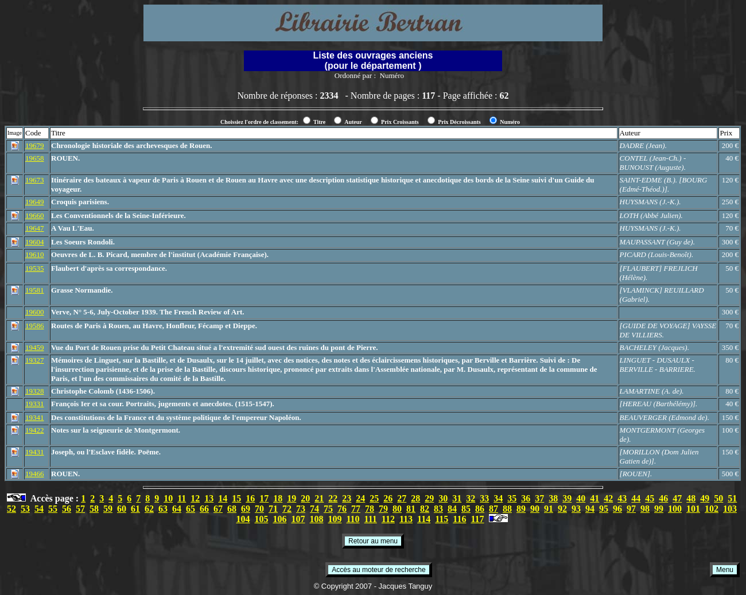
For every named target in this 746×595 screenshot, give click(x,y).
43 (622, 498)
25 (374, 498)
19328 (34, 391)
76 (342, 509)
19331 (34, 403)
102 (711, 509)
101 (693, 509)
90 (534, 509)
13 (208, 498)
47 (677, 498)
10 (168, 498)
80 (397, 509)
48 (691, 498)
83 (438, 509)
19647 (34, 228)
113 (406, 519)
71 (273, 509)
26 (388, 498)
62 (149, 509)
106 (279, 519)
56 (66, 509)
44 (635, 498)
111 (370, 519)
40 (580, 498)
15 (236, 498)
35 (511, 498)
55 (52, 509)
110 (352, 519)
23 (346, 498)
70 (259, 509)
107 (298, 519)
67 (218, 509)
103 (730, 509)
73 (300, 509)
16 (250, 498)
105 (261, 519)
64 (176, 509)
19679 (34, 145)
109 (334, 519)
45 (649, 498)
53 (25, 509)
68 (231, 509)
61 (135, 509)
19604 (34, 242)
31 (456, 498)
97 (631, 509)
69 (245, 509)
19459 (34, 347)
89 (521, 509)
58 (94, 509)
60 (121, 509)
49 (704, 498)
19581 (34, 290)
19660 (34, 215)
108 (316, 519)
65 (190, 509)
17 (264, 498)
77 (355, 509)
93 (576, 509)
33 (484, 498)
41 (594, 498)
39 (567, 498)
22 (332, 498)
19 (291, 498)
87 (493, 509)
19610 (34, 254)
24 (360, 498)
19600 (34, 312)
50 (718, 498)
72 (287, 509)
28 (415, 498)
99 (658, 509)
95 (603, 509)
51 (732, 498)
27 (401, 498)
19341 (34, 417)
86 (479, 509)
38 (553, 498)
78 (369, 509)
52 (11, 509)
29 (429, 498)
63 (163, 509)
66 (204, 509)
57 (80, 509)
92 (562, 509)
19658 (34, 158)
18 (277, 498)
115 (441, 519)
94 (590, 509)
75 (328, 509)
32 (470, 498)
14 (222, 498)
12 (195, 498)
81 (410, 509)
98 (645, 509)
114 (423, 519)
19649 (34, 201)
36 (525, 498)
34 (498, 498)
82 (424, 509)
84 (452, 509)
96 (617, 509)
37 (539, 498)
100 (675, 509)
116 (459, 519)
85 (466, 509)
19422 (34, 430)
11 (181, 498)
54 (39, 509)
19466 (34, 473)
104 (243, 519)
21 (319, 498)
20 (305, 498)
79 (383, 509)
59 (107, 509)
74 (314, 509)
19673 (34, 180)
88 (507, 509)
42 (608, 498)
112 (388, 519)
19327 (34, 360)
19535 (34, 268)
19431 (34, 452)
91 (548, 509)
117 (477, 519)
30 (443, 498)
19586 (34, 325)
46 (663, 498)
